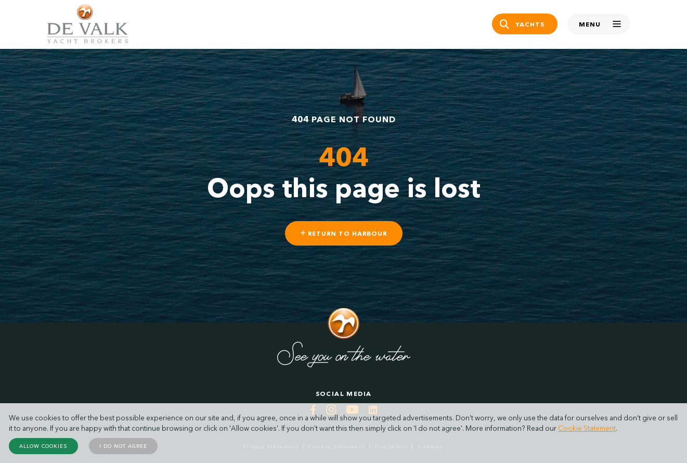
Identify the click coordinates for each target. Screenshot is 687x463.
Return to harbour (344, 233)
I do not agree (123, 446)
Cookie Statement (587, 428)
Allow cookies (43, 446)
